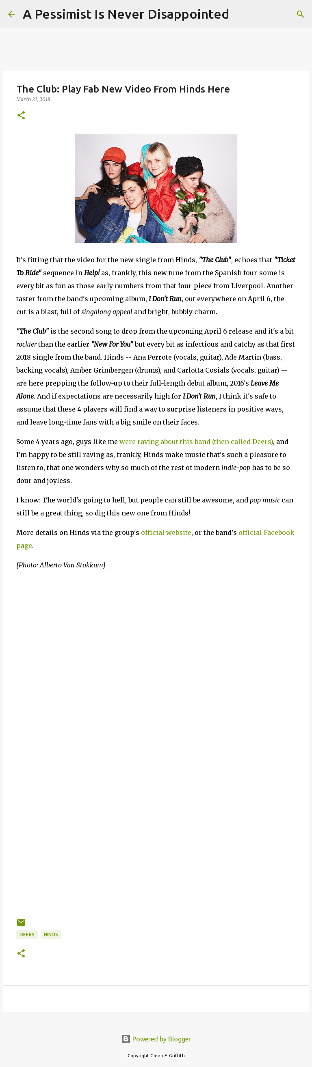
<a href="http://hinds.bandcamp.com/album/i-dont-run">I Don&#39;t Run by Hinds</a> (87, 811)
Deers (27, 934)
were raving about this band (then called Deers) (196, 442)
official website (166, 532)
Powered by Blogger (156, 1039)
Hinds (51, 934)
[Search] (240, 14)
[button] (21, 115)
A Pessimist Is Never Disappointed (126, 13)
